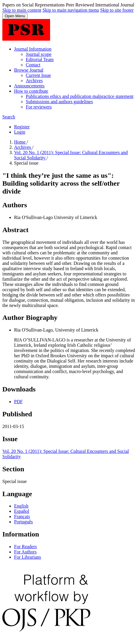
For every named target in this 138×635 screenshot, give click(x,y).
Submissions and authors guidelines (59, 101)
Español (21, 511)
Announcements (29, 85)
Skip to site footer (117, 10)
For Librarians (27, 557)
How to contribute (31, 91)
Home (20, 141)
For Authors (25, 551)
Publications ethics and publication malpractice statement (79, 96)
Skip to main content (21, 10)
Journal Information (33, 48)
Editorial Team (40, 59)
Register (22, 126)
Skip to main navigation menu (70, 10)
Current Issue (38, 75)
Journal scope (39, 54)
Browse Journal (28, 70)
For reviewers (39, 106)
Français (22, 516)
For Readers (25, 546)
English (21, 505)
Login (19, 132)
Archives (34, 80)
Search (8, 116)
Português (23, 521)
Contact (33, 64)
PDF (18, 401)
